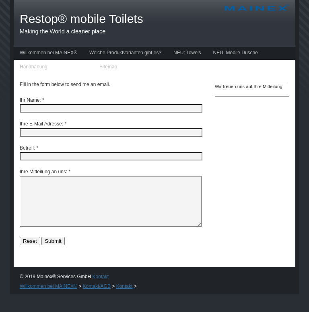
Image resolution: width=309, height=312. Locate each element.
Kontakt (100, 286)
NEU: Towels (187, 52)
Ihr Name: (30, 100)
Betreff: (27, 148)
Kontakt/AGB (73, 67)
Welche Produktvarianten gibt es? (125, 52)
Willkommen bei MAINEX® (48, 52)
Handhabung (33, 67)
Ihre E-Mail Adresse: (41, 124)
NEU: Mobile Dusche (235, 52)
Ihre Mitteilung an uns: (43, 171)
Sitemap (108, 67)
